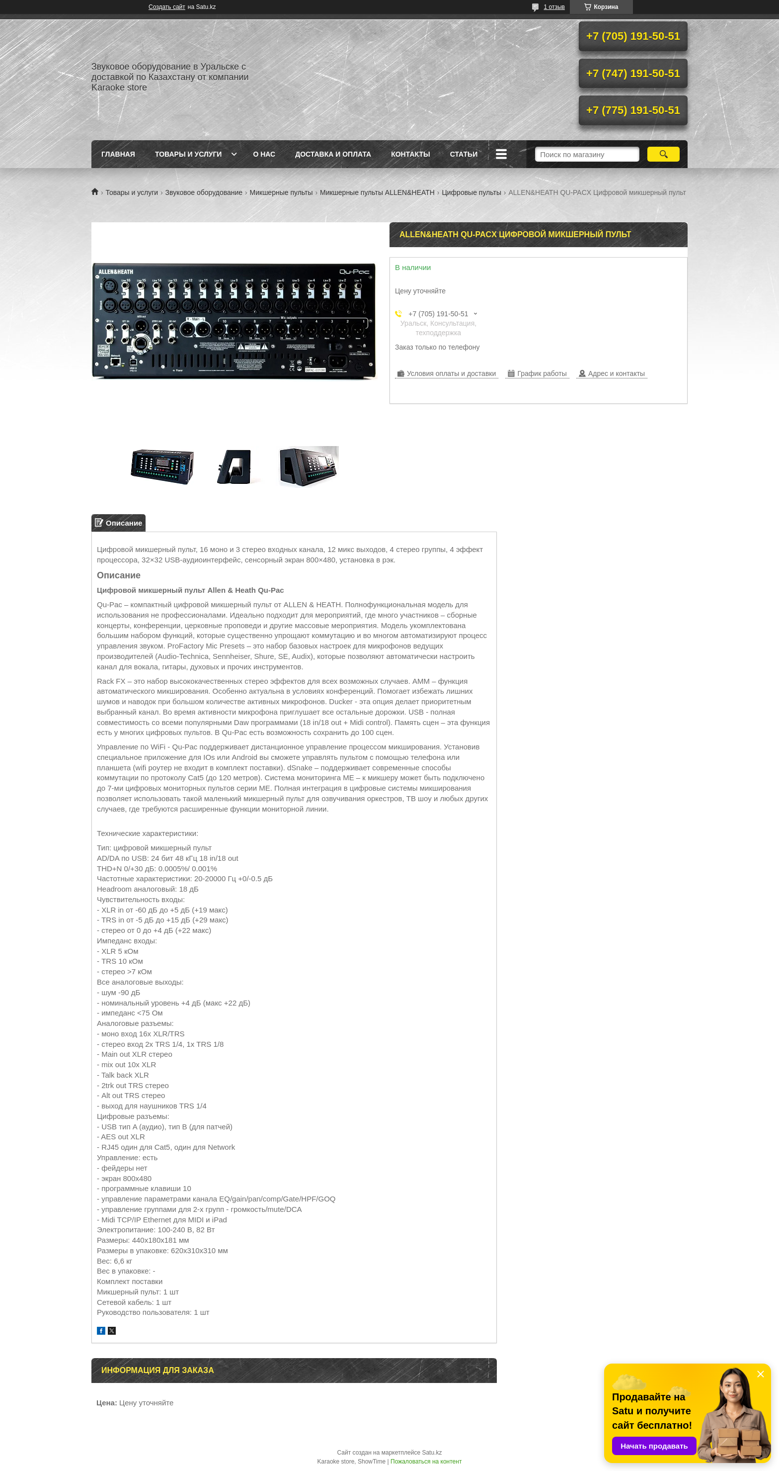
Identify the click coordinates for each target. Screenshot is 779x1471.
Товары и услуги (188, 154)
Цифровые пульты (471, 192)
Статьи (464, 154)
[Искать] (663, 154)
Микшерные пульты (281, 192)
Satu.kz (432, 1452)
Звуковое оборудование (204, 192)
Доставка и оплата (333, 154)
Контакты (410, 154)
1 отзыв (554, 6)
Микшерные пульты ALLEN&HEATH (377, 192)
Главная (118, 154)
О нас (264, 154)
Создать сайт (167, 6)
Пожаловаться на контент (426, 1461)
